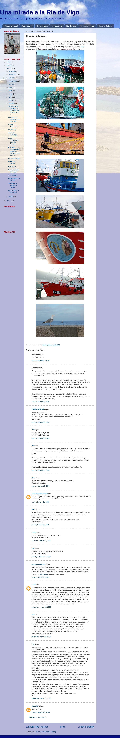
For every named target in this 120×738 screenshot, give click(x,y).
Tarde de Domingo (12, 134)
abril (10, 97)
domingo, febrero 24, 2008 (41, 541)
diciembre (12, 71)
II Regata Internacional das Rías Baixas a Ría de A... (14, 151)
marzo (11, 100)
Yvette (34, 532)
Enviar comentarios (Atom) (46, 732)
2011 (9, 62)
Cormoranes (12, 175)
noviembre (13, 74)
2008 (9, 68)
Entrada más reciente (37, 726)
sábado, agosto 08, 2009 (41, 712)
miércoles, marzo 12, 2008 (41, 607)
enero (11, 197)
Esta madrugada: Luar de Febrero (13, 141)
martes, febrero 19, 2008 (41, 360)
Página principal (11, 26)
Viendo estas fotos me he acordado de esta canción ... (13, 110)
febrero (11, 103)
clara (34, 584)
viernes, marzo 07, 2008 (40, 577)
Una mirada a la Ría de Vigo (39, 12)
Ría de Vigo (71, 26)
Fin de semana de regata (13, 171)
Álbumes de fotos (105, 26)
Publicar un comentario (37, 717)
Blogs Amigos (42, 26)
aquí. (83, 47)
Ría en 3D (12, 167)
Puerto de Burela (12, 162)
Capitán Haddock (12, 125)
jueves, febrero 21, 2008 (40, 502)
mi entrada (44, 574)
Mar (33, 430)
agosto (11, 84)
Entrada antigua (86, 726)
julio (10, 87)
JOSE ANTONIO (38, 409)
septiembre (13, 81)
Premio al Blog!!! (14, 158)
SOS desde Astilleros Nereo (12, 185)
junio (11, 91)
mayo (11, 94)
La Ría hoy (12, 130)
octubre (12, 78)
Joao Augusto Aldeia (40, 493)
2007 (9, 201)
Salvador (35, 706)
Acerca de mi (27, 26)
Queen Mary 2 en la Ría (13, 191)
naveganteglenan (38, 564)
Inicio (62, 726)
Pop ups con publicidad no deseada (14, 119)
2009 (9, 65)
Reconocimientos (87, 26)
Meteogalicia (57, 26)
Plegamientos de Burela (14, 179)
